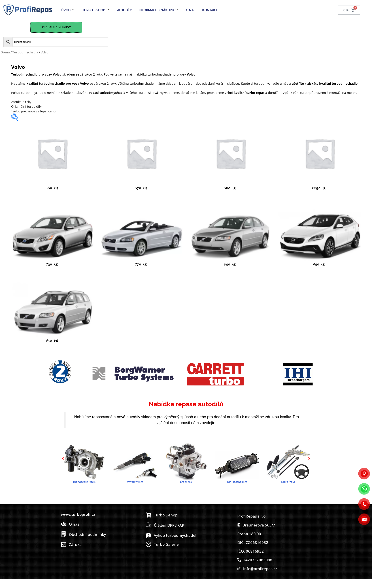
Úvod (67, 10)
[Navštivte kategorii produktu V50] (52, 310)
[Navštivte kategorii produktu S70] (141, 157)
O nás (191, 10)
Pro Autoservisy (56, 27)
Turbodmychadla (25, 52)
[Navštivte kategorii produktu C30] (52, 233)
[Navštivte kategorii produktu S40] (230, 233)
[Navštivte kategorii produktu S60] (52, 157)
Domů (5, 52)
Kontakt (209, 10)
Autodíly (124, 10)
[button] (63, 459)
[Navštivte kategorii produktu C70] (141, 233)
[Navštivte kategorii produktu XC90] (319, 157)
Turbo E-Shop (95, 10)
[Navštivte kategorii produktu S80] (230, 157)
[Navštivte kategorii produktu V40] (319, 233)
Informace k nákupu (158, 10)
